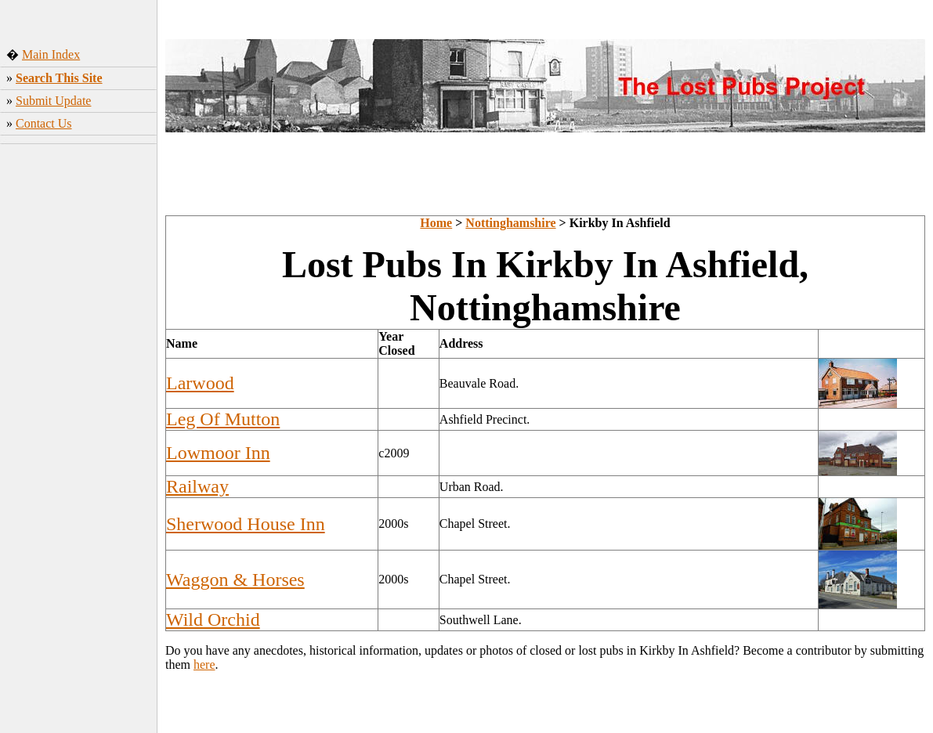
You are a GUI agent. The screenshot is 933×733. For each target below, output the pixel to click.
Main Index (51, 54)
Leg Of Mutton (223, 419)
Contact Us (44, 123)
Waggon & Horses (235, 579)
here (204, 664)
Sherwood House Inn (245, 524)
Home (436, 222)
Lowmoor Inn (218, 452)
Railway (197, 486)
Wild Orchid (213, 619)
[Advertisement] (78, 395)
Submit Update (53, 100)
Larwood (200, 383)
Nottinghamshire (510, 222)
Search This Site (59, 78)
